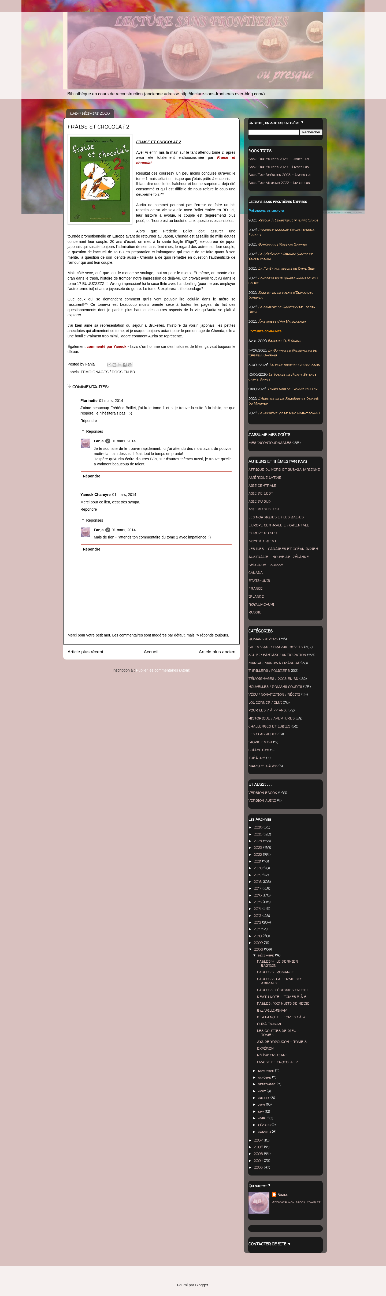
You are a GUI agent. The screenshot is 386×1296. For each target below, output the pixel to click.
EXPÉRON (265, 1048)
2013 (258, 915)
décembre (266, 955)
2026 (258, 827)
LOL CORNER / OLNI (265, 702)
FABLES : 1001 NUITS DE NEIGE (283, 1003)
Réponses (94, 431)
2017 (258, 888)
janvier (265, 1131)
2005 (259, 1153)
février (265, 1124)
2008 (259, 949)
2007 (259, 1140)
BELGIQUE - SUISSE (265, 564)
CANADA (255, 572)
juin (262, 1104)
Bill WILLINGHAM (272, 1010)
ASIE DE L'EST (260, 493)
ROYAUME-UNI (261, 604)
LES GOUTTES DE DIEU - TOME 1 (278, 1032)
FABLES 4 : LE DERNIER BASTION (277, 963)
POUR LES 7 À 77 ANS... (267, 710)
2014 (258, 908)
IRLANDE (256, 596)
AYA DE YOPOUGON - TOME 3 (282, 1041)
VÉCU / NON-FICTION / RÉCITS (274, 694)
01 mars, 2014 (111, 400)
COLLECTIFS (258, 749)
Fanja (99, 441)
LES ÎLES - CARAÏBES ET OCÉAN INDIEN (283, 548)
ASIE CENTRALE (262, 485)
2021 (258, 861)
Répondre (88, 421)
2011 (257, 928)
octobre (265, 1077)
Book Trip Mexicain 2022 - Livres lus (279, 182)
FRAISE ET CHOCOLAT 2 (277, 1062)
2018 (258, 881)
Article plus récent (85, 651)
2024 (258, 840)
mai (261, 1111)
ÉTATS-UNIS (259, 580)
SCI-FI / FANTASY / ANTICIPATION (277, 654)
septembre (267, 1084)
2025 (258, 834)
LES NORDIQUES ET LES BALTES (276, 517)
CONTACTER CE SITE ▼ (269, 1243)
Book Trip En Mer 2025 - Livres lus (278, 158)
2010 (258, 935)
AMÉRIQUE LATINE (264, 477)
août (262, 1090)
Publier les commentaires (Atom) (163, 670)
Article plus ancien (217, 651)
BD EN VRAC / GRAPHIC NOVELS (275, 647)
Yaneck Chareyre (95, 494)
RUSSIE (255, 612)
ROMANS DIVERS (263, 638)
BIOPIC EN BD (260, 742)
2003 (259, 1167)
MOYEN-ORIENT (262, 540)
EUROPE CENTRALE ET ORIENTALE (278, 525)
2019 (258, 874)
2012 (258, 922)
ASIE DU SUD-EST (264, 509)
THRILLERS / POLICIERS (269, 670)
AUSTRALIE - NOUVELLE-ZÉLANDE (278, 556)
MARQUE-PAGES (262, 765)
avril (263, 1118)
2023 (258, 847)
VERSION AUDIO (262, 800)
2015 (258, 901)
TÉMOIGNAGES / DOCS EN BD (108, 372)
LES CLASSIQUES (262, 734)
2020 (258, 867)
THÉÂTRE (256, 757)
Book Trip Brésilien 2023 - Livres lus (279, 174)
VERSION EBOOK (262, 792)
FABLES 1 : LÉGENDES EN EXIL (283, 990)
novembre (266, 1070)
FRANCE (255, 588)
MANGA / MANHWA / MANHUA (273, 662)
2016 (258, 895)
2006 (259, 1146)
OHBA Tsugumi (269, 1023)
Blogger (201, 1285)
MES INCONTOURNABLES (269, 442)
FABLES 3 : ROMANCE (275, 972)
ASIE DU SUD (259, 501)
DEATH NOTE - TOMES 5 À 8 (281, 996)
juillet (264, 1097)
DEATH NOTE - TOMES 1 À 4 (281, 1017)
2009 (259, 942)
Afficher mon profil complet (296, 1202)
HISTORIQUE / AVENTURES (271, 718)
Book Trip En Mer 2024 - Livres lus (278, 166)
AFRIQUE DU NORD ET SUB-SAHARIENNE (284, 469)
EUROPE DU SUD (262, 532)
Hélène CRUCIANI (272, 1055)
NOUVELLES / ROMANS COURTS (275, 686)
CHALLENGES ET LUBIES (269, 726)
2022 (258, 854)
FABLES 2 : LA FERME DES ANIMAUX (279, 981)
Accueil (151, 651)
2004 (259, 1160)
